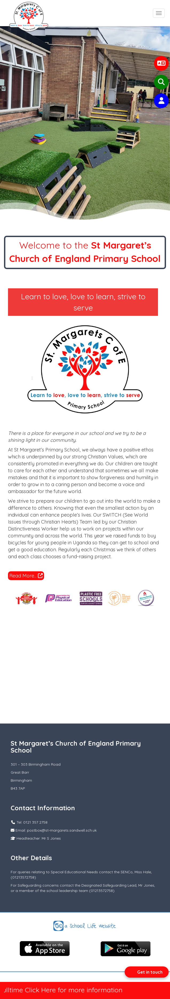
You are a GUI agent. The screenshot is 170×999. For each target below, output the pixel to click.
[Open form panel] (147, 972)
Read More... (26, 576)
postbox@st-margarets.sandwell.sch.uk (62, 830)
